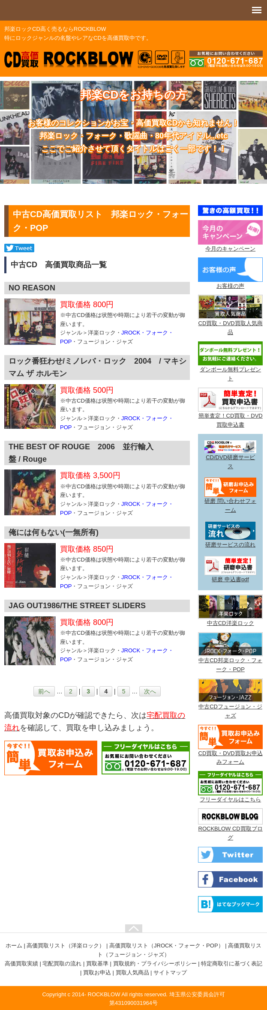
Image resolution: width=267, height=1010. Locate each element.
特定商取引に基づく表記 (231, 963)
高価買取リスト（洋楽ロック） (66, 945)
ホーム (14, 945)
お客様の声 (230, 286)
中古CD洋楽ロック (230, 623)
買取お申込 (97, 972)
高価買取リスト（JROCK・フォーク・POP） (166, 945)
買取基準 (97, 963)
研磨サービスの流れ (230, 544)
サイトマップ (170, 972)
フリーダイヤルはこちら (230, 799)
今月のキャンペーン (230, 248)
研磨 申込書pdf (230, 579)
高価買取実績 (21, 963)
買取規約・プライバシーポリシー (155, 963)
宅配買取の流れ (61, 963)
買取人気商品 (132, 972)
